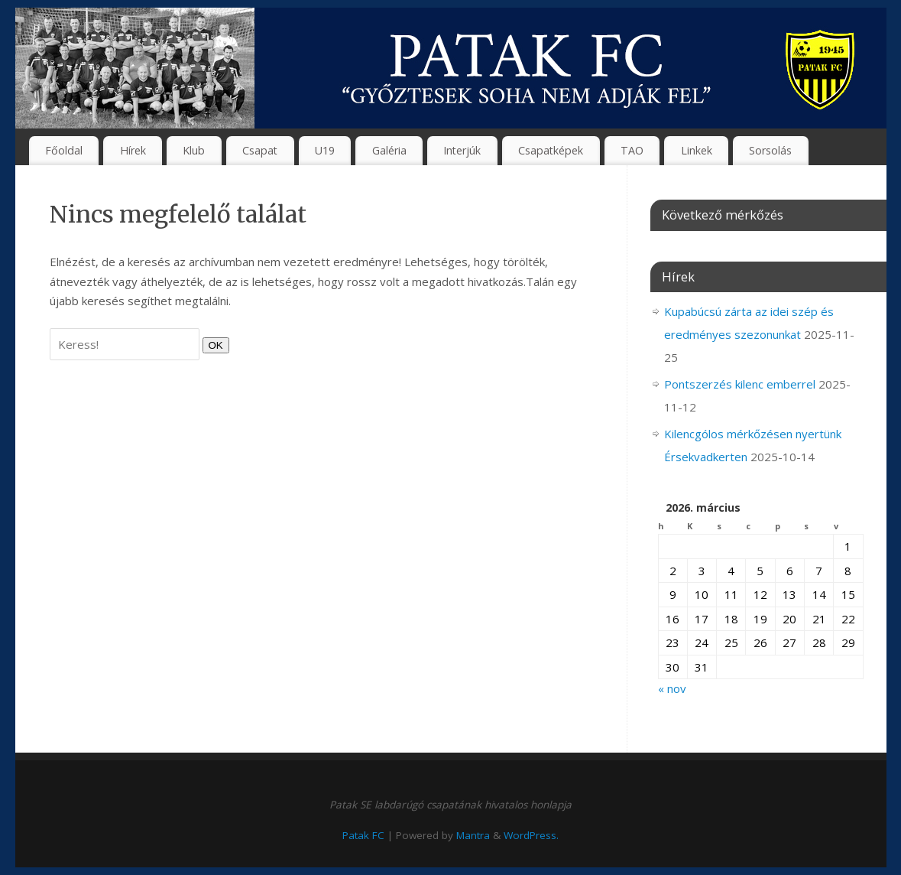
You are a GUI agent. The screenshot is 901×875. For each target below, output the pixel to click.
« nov (672, 688)
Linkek (696, 150)
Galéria (389, 150)
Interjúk (462, 150)
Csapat (259, 150)
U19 (325, 150)
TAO (632, 150)
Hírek (133, 150)
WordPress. (531, 835)
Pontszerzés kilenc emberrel (739, 384)
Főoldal (64, 150)
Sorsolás (770, 150)
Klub (194, 150)
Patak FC (363, 835)
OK (213, 345)
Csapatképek (550, 150)
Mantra (473, 835)
